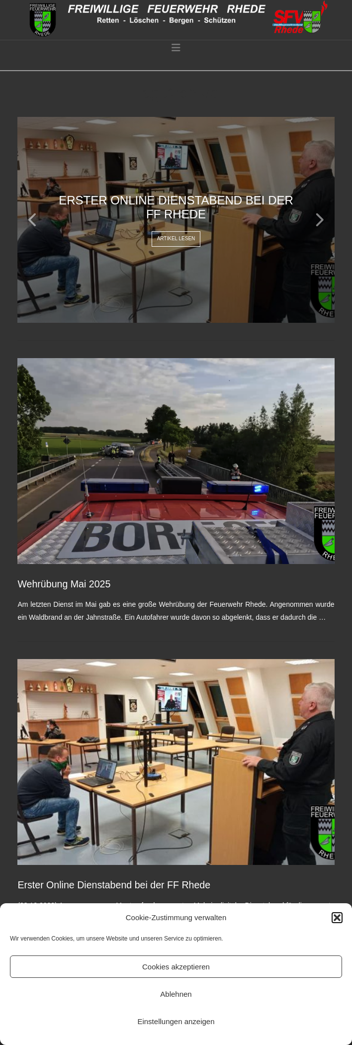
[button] (337, 918)
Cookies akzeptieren (176, 966)
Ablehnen (175, 994)
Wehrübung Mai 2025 (63, 583)
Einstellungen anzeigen (175, 1021)
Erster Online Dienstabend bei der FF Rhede (113, 884)
